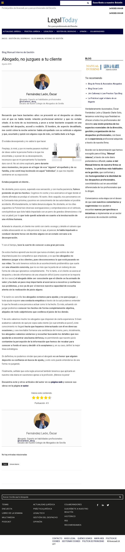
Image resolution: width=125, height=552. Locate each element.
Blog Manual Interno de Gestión (47, 38)
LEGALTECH (39, 513)
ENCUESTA (7, 508)
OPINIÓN (37, 521)
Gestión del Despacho (19, 38)
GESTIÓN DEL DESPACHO (45, 517)
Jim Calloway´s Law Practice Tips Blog (105, 93)
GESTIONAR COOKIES (71, 541)
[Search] (88, 3)
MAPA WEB (99, 538)
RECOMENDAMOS (72, 524)
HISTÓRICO (70, 516)
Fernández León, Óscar (41, 94)
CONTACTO (57, 538)
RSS (66, 520)
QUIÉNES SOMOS (85, 538)
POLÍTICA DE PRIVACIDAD (93, 541)
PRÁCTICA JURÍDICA (42, 508)
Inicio (4, 38)
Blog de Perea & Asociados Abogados (105, 84)
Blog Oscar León (95, 88)
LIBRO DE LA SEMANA (12, 513)
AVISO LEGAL (70, 538)
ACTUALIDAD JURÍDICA (44, 504)
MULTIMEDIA (8, 517)
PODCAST (6, 521)
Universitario (14, 464)
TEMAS (5, 504)
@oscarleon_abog (27, 101)
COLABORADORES (73, 504)
